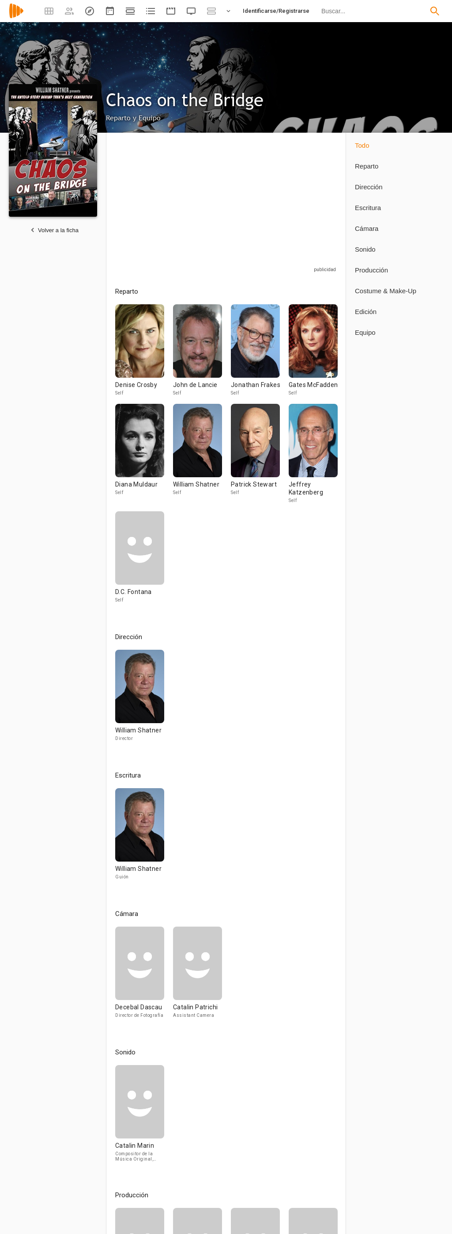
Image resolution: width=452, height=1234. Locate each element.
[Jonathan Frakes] (260, 354)
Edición (366, 311)
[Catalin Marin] (139, 1117)
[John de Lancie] (202, 354)
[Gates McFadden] (313, 354)
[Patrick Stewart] (260, 457)
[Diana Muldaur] (144, 457)
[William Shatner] (202, 457)
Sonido (365, 249)
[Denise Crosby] (144, 354)
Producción (371, 270)
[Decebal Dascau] (144, 976)
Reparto (366, 166)
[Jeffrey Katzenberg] (313, 457)
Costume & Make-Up (385, 291)
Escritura (368, 207)
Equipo (365, 332)
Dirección (369, 187)
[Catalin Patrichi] (197, 976)
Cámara (366, 228)
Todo (362, 145)
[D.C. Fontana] (139, 561)
